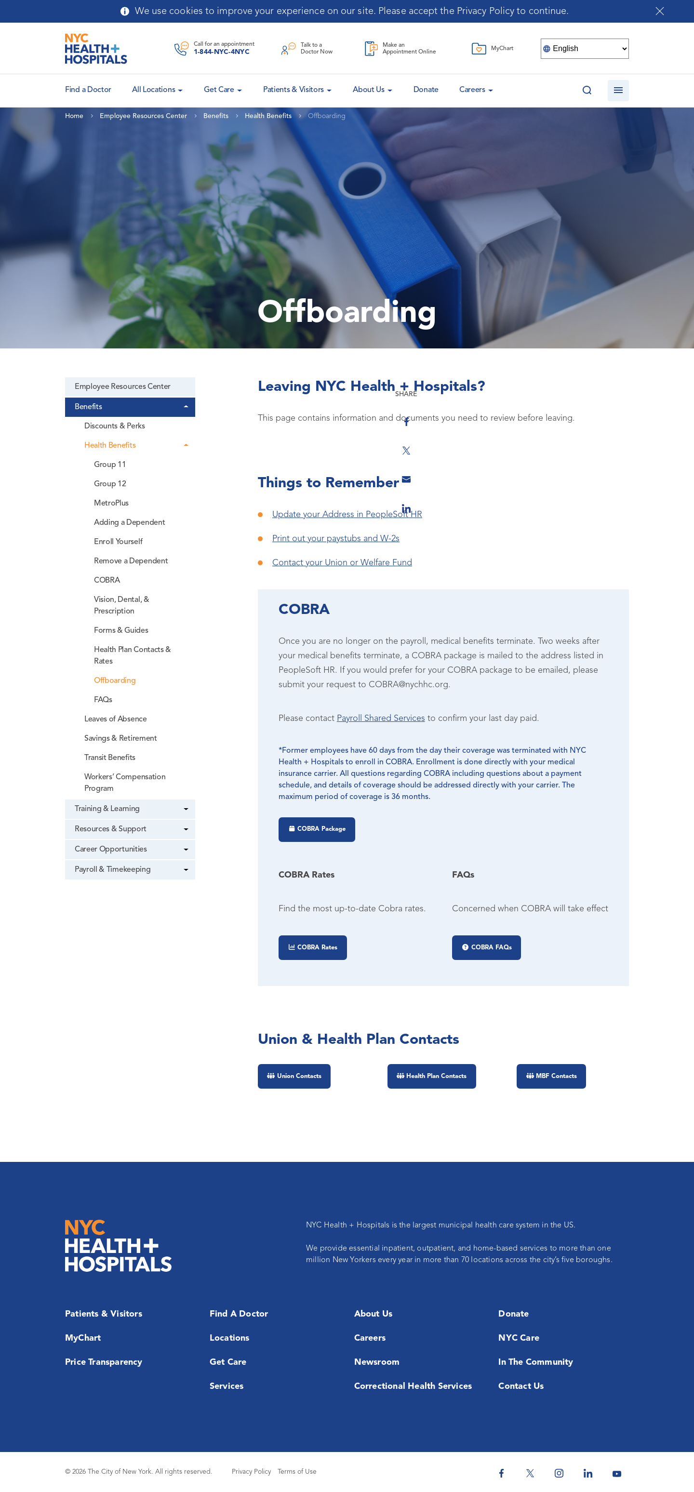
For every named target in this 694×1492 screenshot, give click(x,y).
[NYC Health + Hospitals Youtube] (617, 1473)
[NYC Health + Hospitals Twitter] (530, 1473)
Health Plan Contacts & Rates (132, 656)
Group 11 (110, 465)
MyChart (83, 1338)
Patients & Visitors (293, 90)
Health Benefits (109, 446)
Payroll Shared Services (381, 718)
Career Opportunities (111, 849)
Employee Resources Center (123, 387)
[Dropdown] (188, 407)
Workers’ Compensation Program (124, 783)
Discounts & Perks (114, 426)
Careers (472, 90)
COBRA (107, 581)
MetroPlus (111, 503)
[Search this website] (587, 90)
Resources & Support (111, 829)
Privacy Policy (251, 1471)
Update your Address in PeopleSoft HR (347, 514)
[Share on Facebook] (643, 411)
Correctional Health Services (413, 1386)
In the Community (535, 1362)
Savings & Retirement (120, 739)
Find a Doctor (239, 1314)
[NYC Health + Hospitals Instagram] (559, 1473)
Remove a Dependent (131, 561)
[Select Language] (585, 49)
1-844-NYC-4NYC (222, 52)
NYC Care (518, 1338)
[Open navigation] (618, 90)
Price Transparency (104, 1362)
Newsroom (377, 1362)
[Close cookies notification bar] (660, 11)
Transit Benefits (109, 758)
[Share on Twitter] (643, 439)
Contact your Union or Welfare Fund (342, 563)
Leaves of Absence (115, 719)
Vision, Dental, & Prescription (121, 605)
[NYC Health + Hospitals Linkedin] (588, 1473)
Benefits (88, 407)
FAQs (103, 700)
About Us (369, 90)
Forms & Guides (121, 631)
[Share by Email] (643, 468)
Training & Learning (107, 809)
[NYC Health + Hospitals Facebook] (501, 1473)
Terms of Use (297, 1471)
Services (227, 1386)
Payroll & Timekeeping (112, 870)
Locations (230, 1338)
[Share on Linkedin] (643, 497)
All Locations (153, 90)
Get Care (219, 90)
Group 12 (110, 484)
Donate (426, 90)
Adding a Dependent (129, 523)
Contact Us (521, 1386)
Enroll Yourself (118, 542)
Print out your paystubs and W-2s (336, 538)
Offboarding (114, 681)
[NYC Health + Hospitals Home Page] (96, 49)
